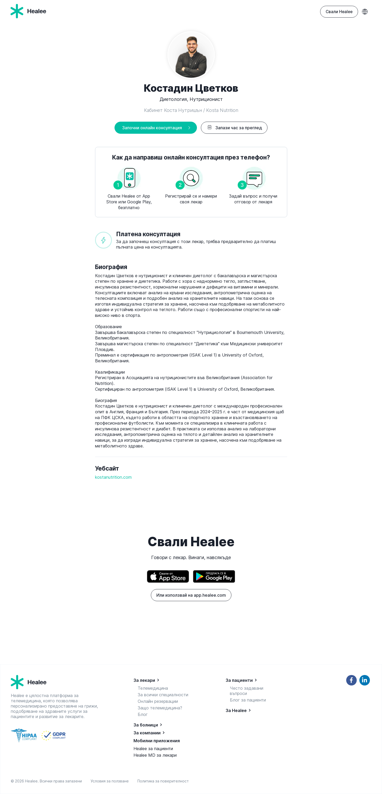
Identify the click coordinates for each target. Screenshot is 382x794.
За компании (147, 732)
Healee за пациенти (153, 748)
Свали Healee (339, 11)
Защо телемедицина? (160, 707)
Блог (143, 714)
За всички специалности (163, 694)
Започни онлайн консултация (152, 127)
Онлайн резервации (158, 701)
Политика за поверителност (163, 781)
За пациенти (239, 680)
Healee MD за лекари (155, 755)
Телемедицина (153, 688)
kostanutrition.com (113, 477)
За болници (145, 725)
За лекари (144, 680)
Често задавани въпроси (246, 690)
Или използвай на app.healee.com (191, 595)
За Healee (236, 710)
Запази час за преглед (234, 127)
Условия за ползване (111, 781)
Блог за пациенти (248, 700)
